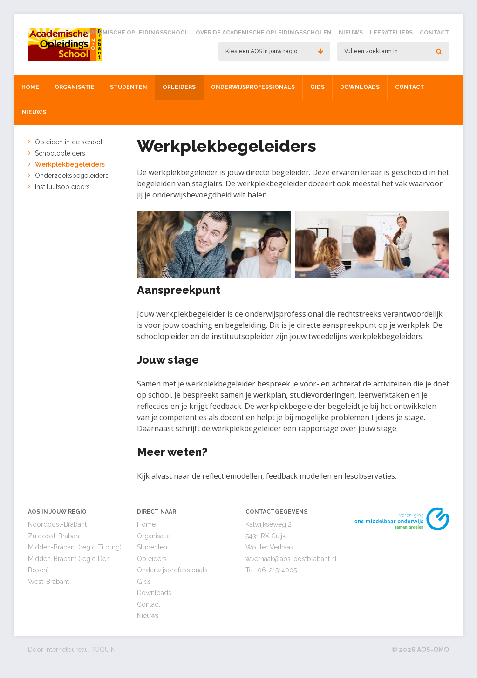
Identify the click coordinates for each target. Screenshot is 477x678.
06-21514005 (277, 570)
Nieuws (351, 32)
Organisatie (75, 87)
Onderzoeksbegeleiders (72, 175)
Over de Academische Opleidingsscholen (264, 32)
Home (30, 87)
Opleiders (179, 87)
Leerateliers (391, 32)
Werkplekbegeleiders (70, 164)
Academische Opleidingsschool (136, 32)
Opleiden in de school (68, 142)
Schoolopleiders (60, 153)
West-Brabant (48, 581)
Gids (317, 87)
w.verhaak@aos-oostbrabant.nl (291, 559)
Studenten (128, 87)
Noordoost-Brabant (57, 524)
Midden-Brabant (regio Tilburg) (75, 547)
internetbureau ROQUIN (80, 649)
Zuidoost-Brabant (54, 536)
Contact (434, 32)
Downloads (360, 87)
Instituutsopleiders (62, 186)
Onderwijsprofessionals (253, 87)
